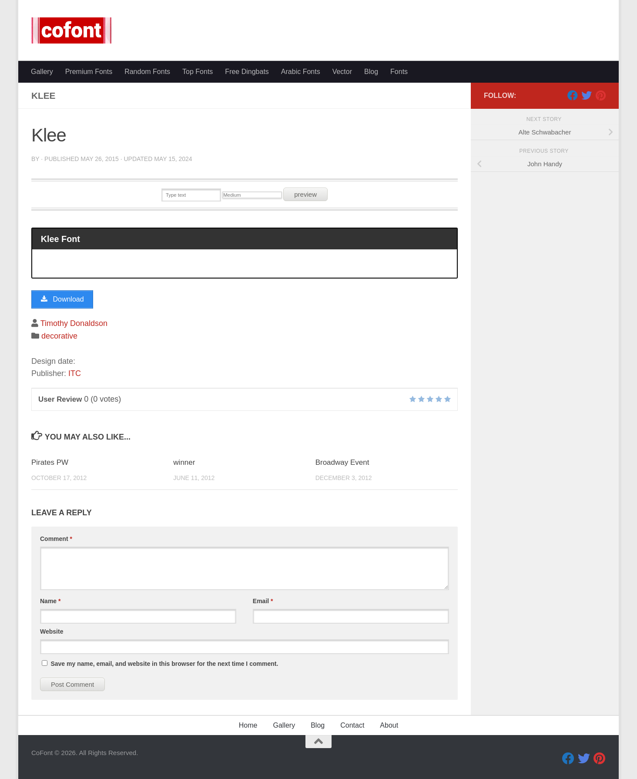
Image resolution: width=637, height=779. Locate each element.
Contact (352, 725)
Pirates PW (49, 462)
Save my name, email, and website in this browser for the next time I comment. (164, 663)
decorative (59, 336)
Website (51, 631)
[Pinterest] (600, 95)
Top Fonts (197, 71)
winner (184, 462)
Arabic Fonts (300, 71)
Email (263, 601)
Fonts (399, 71)
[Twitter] (586, 95)
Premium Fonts (88, 71)
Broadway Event (342, 462)
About (389, 725)
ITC (74, 373)
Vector (342, 71)
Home (248, 725)
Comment (56, 538)
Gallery (42, 71)
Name (50, 601)
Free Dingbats (247, 71)
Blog (371, 71)
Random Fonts (147, 71)
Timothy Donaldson (73, 323)
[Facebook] (572, 95)
